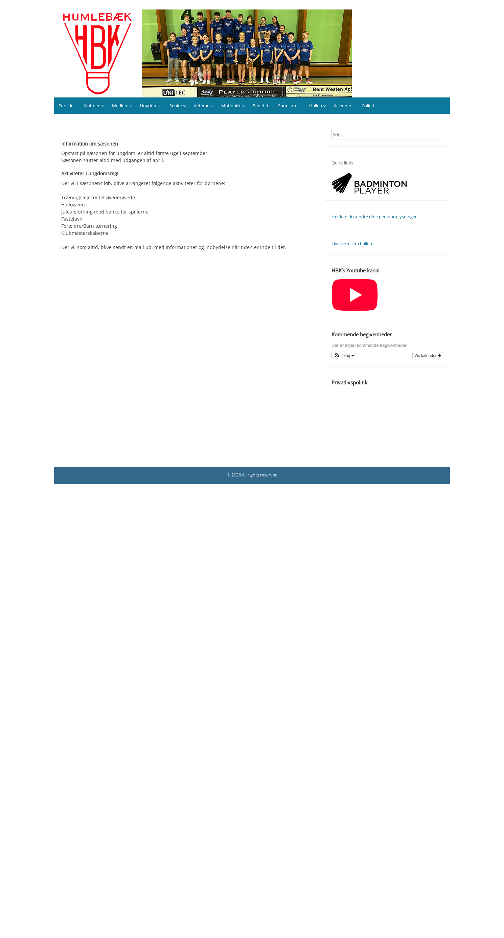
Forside (66, 106)
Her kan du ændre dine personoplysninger (374, 217)
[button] (344, 355)
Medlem (120, 106)
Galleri (368, 106)
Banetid (260, 106)
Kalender (342, 106)
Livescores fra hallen (351, 244)
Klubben (92, 106)
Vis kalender (427, 355)
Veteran (202, 106)
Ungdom (149, 106)
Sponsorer (288, 106)
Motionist (231, 106)
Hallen (315, 106)
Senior (175, 106)
